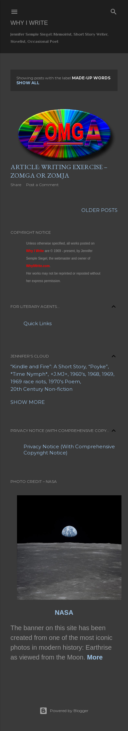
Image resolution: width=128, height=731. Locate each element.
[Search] (114, 10)
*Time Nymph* (29, 374)
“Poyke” (98, 366)
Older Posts (99, 210)
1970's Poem (64, 381)
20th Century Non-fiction (41, 389)
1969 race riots (28, 381)
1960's (77, 374)
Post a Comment (42, 184)
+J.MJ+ (59, 374)
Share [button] (15, 184)
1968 (93, 374)
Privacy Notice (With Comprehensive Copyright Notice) (69, 449)
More (95, 657)
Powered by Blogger (64, 711)
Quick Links (38, 323)
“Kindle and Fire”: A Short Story (48, 366)
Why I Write (29, 23)
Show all (28, 82)
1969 (107, 374)
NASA (64, 612)
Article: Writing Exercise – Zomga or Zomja (58, 171)
